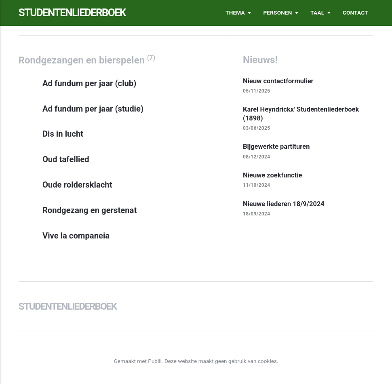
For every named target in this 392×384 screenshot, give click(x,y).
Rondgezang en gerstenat (89, 210)
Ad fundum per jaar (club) (89, 83)
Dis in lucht (62, 134)
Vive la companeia (76, 236)
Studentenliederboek (72, 12)
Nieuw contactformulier (278, 81)
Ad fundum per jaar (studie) (92, 109)
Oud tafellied (65, 159)
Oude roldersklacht (77, 185)
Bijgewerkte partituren (276, 146)
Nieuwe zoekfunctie (272, 175)
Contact (355, 12)
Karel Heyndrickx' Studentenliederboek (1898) (301, 113)
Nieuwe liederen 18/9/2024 (284, 204)
